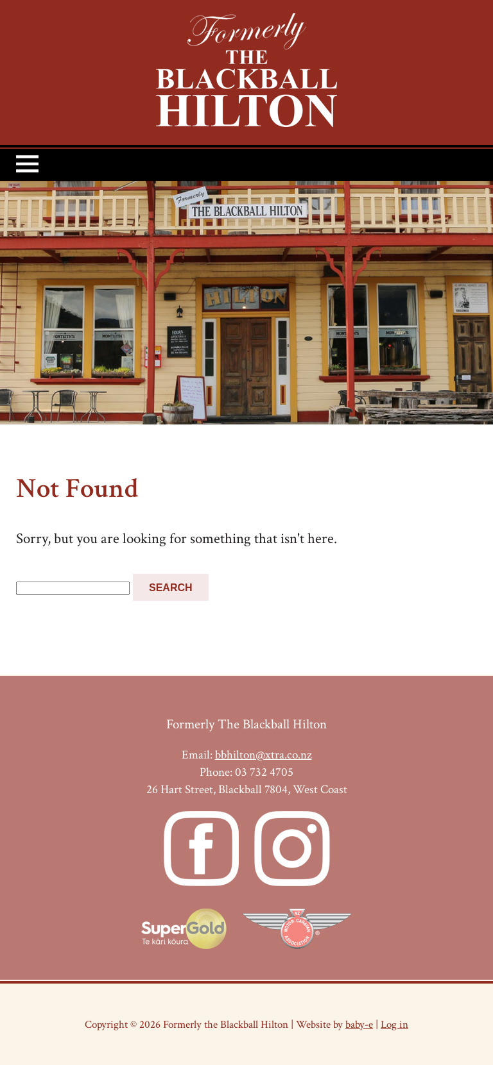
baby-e (359, 1024)
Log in (394, 1024)
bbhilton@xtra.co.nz (263, 755)
